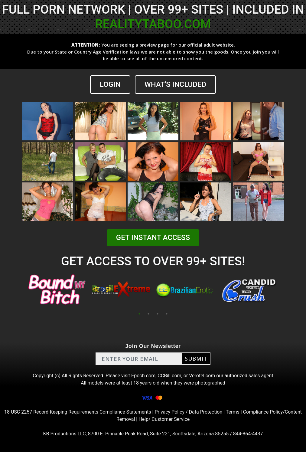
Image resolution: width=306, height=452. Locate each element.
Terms (232, 412)
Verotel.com (202, 375)
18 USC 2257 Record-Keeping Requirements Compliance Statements (77, 412)
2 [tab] (148, 314)
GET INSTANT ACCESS (153, 237)
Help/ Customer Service (164, 419)
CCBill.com (169, 375)
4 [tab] (167, 314)
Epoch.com (143, 375)
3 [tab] (158, 314)
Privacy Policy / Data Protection (188, 412)
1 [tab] (139, 314)
